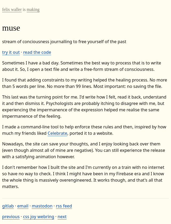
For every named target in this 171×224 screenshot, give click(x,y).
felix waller (12, 9)
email (22, 206)
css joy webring (38, 216)
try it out (11, 52)
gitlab (8, 206)
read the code (37, 52)
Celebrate (57, 133)
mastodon (42, 206)
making (33, 9)
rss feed (64, 206)
